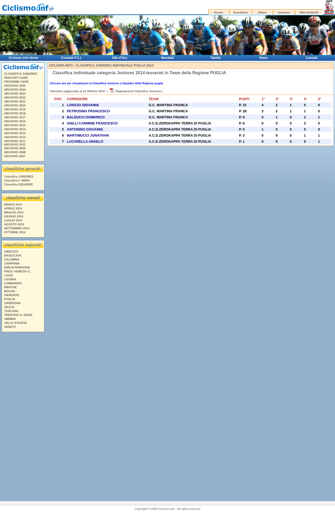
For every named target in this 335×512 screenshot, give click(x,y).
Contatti (312, 58)
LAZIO (8, 275)
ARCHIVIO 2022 (15, 97)
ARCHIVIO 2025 (15, 85)
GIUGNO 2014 (13, 216)
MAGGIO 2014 (14, 212)
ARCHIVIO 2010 (14, 144)
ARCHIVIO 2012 (15, 137)
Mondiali (167, 58)
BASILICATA (12, 255)
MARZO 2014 (13, 204)
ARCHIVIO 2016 (15, 121)
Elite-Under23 (309, 12)
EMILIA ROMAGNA (17, 267)
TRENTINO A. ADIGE (18, 314)
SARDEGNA (12, 303)
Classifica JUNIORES (19, 176)
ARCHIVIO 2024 (15, 89)
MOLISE (9, 291)
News (263, 58)
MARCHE (10, 287)
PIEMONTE (11, 295)
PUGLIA (9, 299)
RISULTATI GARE (16, 77)
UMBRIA (10, 318)
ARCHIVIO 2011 (15, 141)
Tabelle (215, 58)
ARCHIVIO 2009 (15, 148)
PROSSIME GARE (16, 81)
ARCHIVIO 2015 (15, 125)
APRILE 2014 (13, 208)
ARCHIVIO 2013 (15, 133)
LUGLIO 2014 (13, 220)
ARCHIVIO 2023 (15, 93)
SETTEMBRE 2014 (16, 228)
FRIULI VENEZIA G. (17, 271)
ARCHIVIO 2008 (15, 152)
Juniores (284, 12)
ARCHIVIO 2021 (15, 101)
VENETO (10, 326)
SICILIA (9, 307)
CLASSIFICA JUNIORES (20, 73)
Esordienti (241, 12)
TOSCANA (11, 311)
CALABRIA (11, 259)
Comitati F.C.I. (71, 58)
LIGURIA (10, 279)
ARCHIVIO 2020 (15, 105)
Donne (218, 12)
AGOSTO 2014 (14, 224)
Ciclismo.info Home (23, 58)
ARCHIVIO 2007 (15, 156)
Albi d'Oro (119, 58)
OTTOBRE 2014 (15, 232)
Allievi (262, 12)
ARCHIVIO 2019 (15, 109)
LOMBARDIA (13, 283)
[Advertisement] (23, 414)
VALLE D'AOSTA (15, 322)
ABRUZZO (11, 251)
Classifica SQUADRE (18, 184)
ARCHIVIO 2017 (15, 117)
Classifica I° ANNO (17, 180)
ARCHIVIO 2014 (15, 129)
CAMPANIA (12, 263)
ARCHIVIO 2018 (15, 113)
